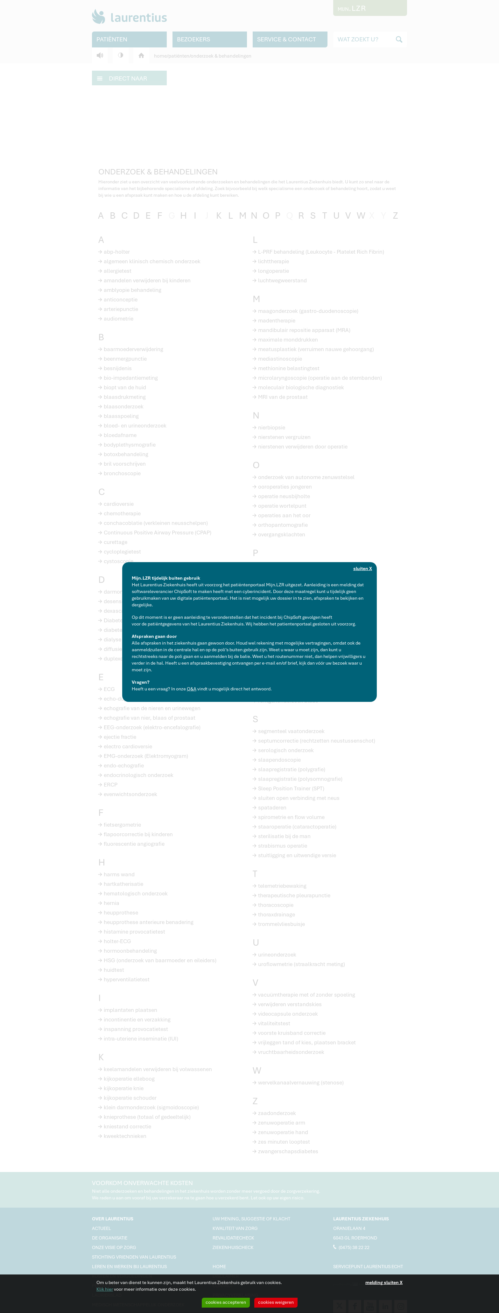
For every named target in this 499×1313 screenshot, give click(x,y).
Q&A (191, 689)
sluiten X (362, 568)
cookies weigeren (276, 1302)
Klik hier (104, 1289)
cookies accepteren (226, 1302)
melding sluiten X (384, 1282)
